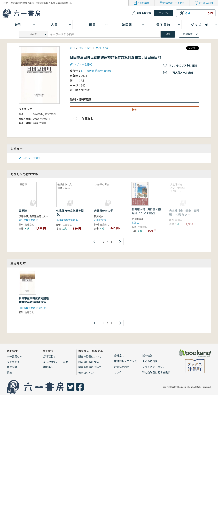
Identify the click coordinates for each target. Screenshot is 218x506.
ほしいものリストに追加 (183, 65)
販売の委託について (89, 356)
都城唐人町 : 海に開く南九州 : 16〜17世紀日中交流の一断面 (146, 213)
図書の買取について (89, 367)
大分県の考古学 (103, 210)
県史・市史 (85, 47)
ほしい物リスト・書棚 (55, 362)
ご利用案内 (143, 3)
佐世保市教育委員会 (67, 220)
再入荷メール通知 (182, 72)
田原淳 (23, 210)
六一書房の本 (14, 356)
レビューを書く (82, 64)
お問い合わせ (121, 367)
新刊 (72, 47)
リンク (118, 372)
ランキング (13, 362)
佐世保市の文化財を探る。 (70, 212)
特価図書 (12, 367)
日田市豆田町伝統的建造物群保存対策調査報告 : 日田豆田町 (34, 302)
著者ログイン (86, 372)
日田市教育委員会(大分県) (97, 71)
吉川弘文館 (100, 220)
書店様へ (48, 367)
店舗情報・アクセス (173, 3)
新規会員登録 (144, 13)
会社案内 (119, 355)
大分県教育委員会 (28, 220)
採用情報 (147, 355)
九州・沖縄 (102, 47)
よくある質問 (205, 3)
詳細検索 (188, 34)
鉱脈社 (135, 222)
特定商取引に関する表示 (156, 372)
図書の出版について (89, 362)
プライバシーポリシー (155, 367)
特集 (9, 372)
